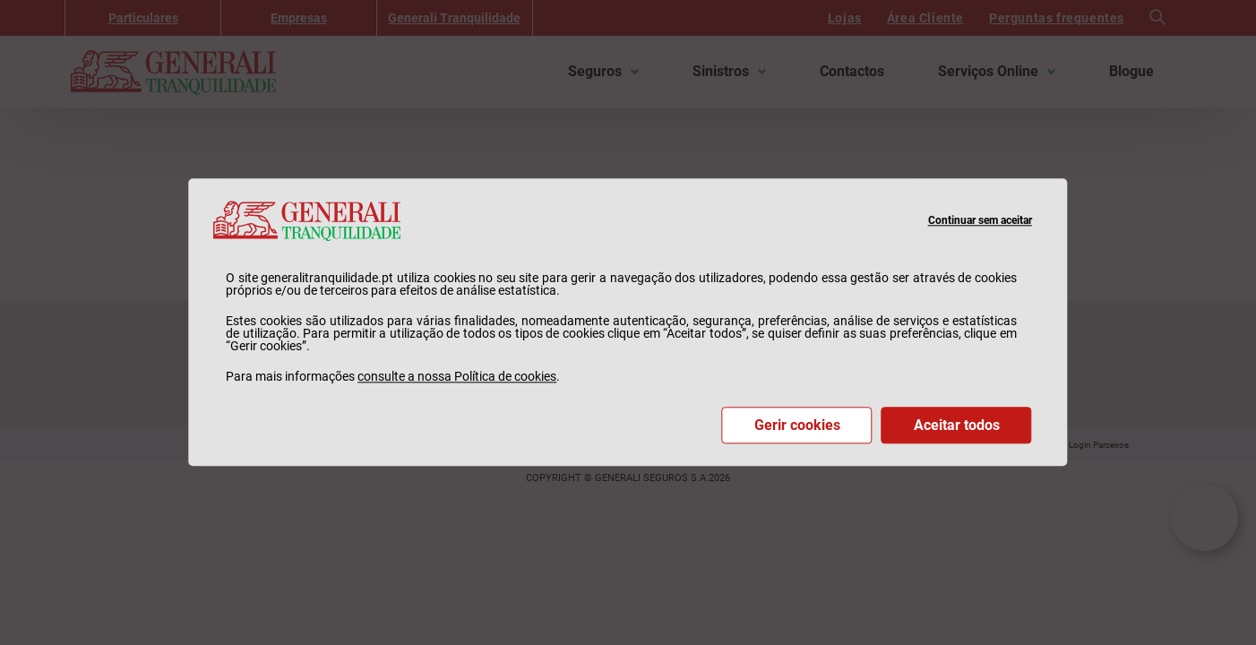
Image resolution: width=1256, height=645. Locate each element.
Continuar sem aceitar (980, 220)
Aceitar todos (957, 425)
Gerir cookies (797, 425)
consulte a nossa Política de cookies (456, 377)
